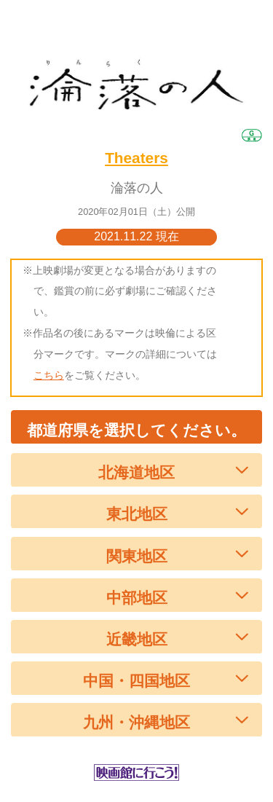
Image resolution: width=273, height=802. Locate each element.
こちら (48, 375)
